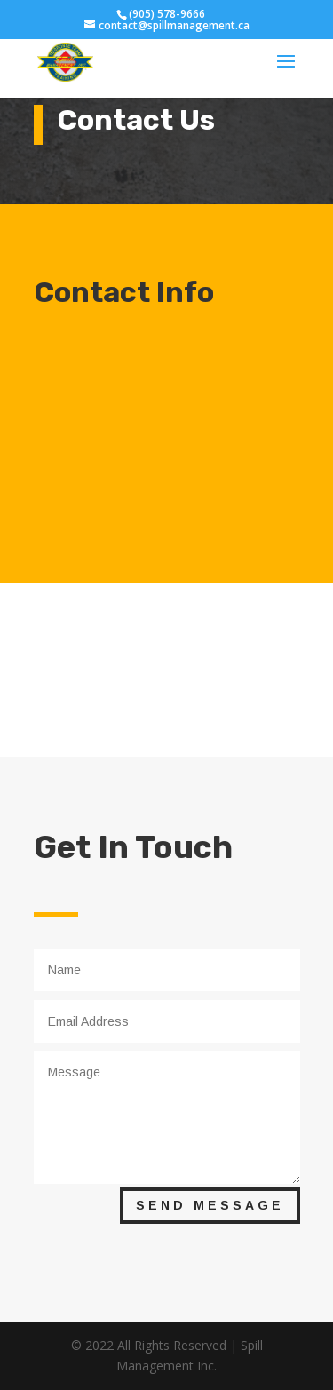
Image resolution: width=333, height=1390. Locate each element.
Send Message (210, 1205)
